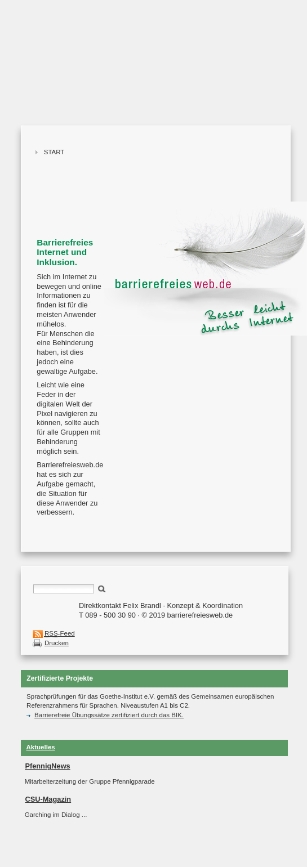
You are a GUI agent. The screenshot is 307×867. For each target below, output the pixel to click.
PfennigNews (47, 766)
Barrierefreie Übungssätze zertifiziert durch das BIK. (105, 715)
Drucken (57, 643)
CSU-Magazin (48, 799)
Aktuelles (40, 747)
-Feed (60, 633)
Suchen (102, 588)
